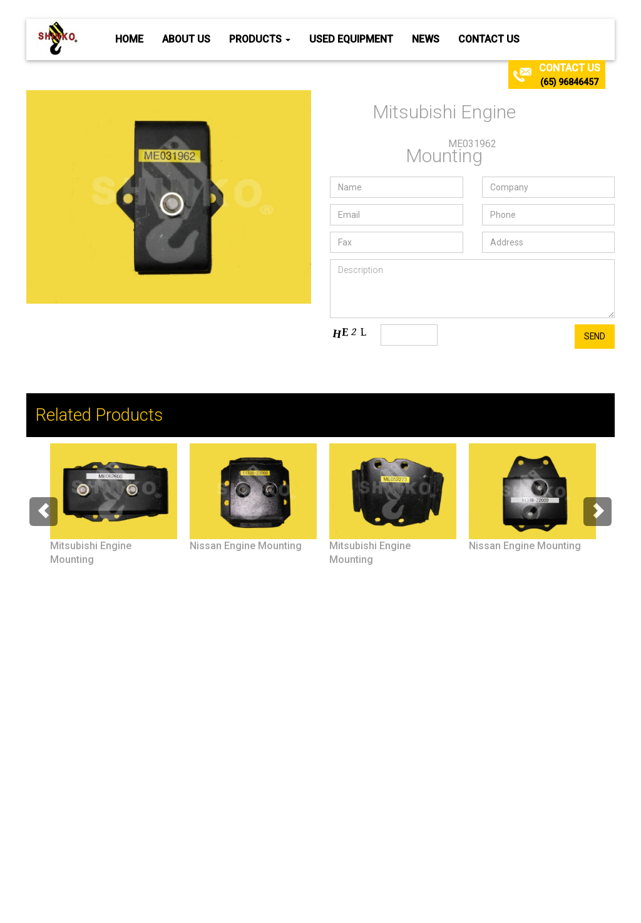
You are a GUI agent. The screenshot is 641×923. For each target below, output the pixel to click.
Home (129, 39)
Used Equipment (351, 39)
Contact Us (489, 39)
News (425, 39)
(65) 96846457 (569, 82)
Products (259, 39)
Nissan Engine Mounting (246, 546)
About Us (186, 39)
